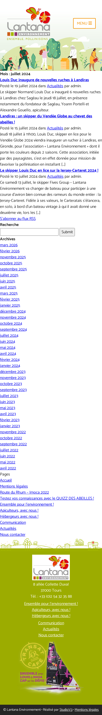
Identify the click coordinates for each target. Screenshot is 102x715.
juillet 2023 (9, 396)
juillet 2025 (9, 275)
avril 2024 (8, 353)
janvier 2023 (10, 426)
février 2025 (10, 299)
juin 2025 (7, 281)
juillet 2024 (9, 335)
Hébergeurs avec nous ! (19, 516)
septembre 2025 (13, 269)
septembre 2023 (13, 390)
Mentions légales (14, 486)
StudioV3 (66, 710)
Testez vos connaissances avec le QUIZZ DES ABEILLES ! (47, 498)
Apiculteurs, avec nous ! (19, 510)
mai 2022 (7, 462)
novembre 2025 (13, 257)
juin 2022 (7, 456)
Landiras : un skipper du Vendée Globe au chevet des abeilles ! (46, 119)
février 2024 (10, 359)
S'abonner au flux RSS (18, 218)
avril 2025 (8, 287)
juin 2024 (7, 341)
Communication (13, 522)
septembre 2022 (13, 444)
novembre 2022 (13, 432)
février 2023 (9, 420)
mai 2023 (7, 408)
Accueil (6, 480)
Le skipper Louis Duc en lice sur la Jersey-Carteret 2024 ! (49, 170)
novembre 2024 (13, 317)
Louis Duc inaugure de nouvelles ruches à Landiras (44, 80)
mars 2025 (9, 293)
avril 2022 (8, 468)
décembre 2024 (13, 311)
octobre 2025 (11, 263)
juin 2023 (7, 402)
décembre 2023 (12, 371)
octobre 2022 (11, 438)
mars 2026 (9, 245)
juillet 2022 (9, 450)
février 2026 (10, 251)
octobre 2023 (11, 383)
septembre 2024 (13, 329)
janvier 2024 (10, 365)
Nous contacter (12, 534)
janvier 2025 (10, 305)
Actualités (55, 86)
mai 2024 (7, 347)
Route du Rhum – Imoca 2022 (24, 492)
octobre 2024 (11, 323)
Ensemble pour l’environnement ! (27, 504)
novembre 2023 (13, 377)
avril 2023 (8, 414)
